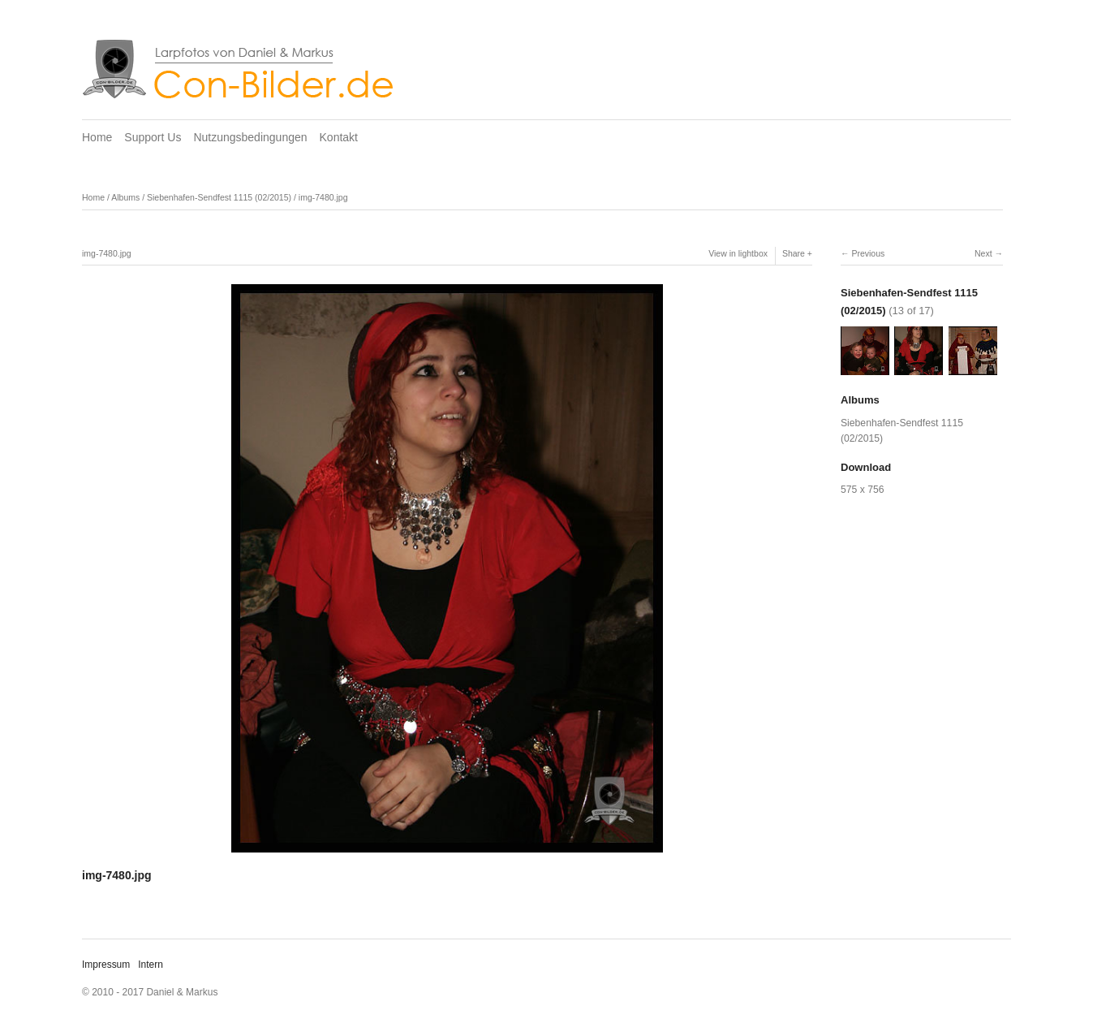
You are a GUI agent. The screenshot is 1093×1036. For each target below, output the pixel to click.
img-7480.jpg (323, 197)
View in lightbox (738, 253)
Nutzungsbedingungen (250, 137)
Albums (125, 197)
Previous (867, 253)
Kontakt (339, 137)
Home (97, 137)
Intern (150, 964)
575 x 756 (862, 489)
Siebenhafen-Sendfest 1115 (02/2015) (219, 197)
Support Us (152, 137)
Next (983, 253)
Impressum (106, 964)
